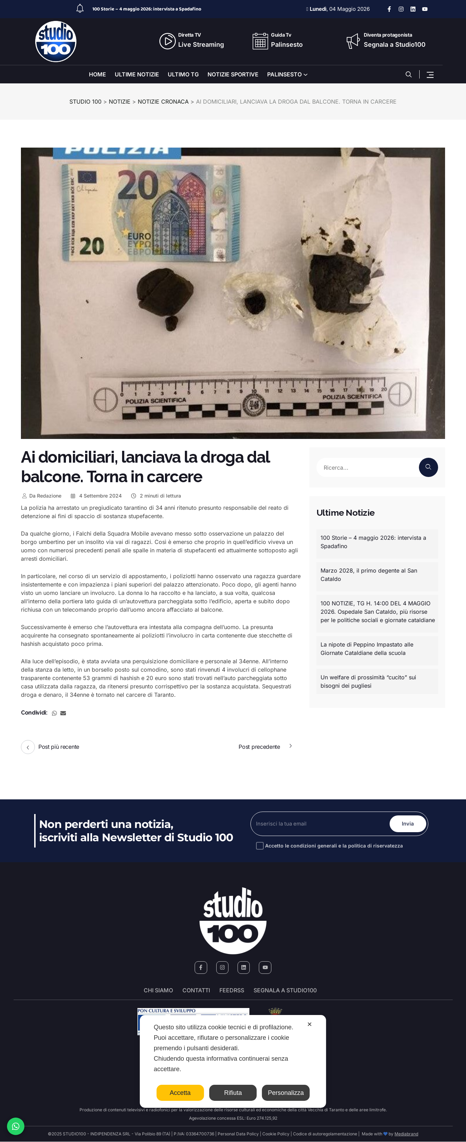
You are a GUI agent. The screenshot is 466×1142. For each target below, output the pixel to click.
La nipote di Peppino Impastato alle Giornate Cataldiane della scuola (367, 648)
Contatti (196, 990)
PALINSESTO (284, 74)
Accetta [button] (180, 1092)
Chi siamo (158, 990)
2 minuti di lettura (155, 496)
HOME (97, 74)
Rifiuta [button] (233, 1092)
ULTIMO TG (183, 74)
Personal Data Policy (238, 1134)
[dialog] (233, 1061)
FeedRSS (231, 990)
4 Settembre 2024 (96, 496)
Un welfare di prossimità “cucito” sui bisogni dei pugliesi (368, 681)
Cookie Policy (276, 1134)
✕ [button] (309, 1024)
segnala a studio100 (285, 990)
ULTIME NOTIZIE (137, 74)
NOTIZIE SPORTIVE (233, 74)
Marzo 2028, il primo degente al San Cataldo (369, 574)
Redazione (41, 496)
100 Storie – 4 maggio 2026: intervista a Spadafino (146, 9)
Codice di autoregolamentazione (324, 1134)
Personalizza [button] (286, 1092)
